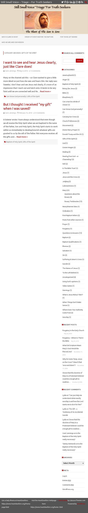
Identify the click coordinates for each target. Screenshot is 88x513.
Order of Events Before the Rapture (39, 37)
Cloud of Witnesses (70, 121)
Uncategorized (68, 277)
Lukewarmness (68, 186)
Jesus (65, 173)
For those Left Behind (68, 37)
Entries (67, 480)
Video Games (67, 286)
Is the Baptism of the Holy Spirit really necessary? (72, 436)
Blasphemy (67, 97)
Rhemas (65, 246)
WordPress (81, 504)
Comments (68, 485)
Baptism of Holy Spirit (14, 142)
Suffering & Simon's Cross (72, 259)
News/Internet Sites (70, 207)
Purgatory (66, 229)
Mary (64, 190)
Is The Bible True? (69, 168)
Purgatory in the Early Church (73, 330)
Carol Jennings (10, 71)
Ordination (66, 211)
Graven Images (68, 147)
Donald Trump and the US (72, 134)
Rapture (65, 237)
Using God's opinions (70, 282)
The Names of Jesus (70, 268)
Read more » (45, 91)
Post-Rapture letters (70, 215)
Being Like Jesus (69, 88)
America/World (68, 75)
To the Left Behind (69, 273)
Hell (64, 164)
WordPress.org (68, 489)
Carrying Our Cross (70, 117)
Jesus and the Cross (70, 177)
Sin (64, 255)
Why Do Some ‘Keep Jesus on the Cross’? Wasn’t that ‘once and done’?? (72, 362)
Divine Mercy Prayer (70, 130)
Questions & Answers (71, 233)
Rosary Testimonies (72, 201)
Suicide (65, 264)
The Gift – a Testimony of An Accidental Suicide (73, 412)
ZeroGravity (63, 500)
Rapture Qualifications (71, 242)
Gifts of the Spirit (33, 96)
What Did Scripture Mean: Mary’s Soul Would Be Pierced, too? (72, 348)
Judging (65, 181)
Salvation (66, 251)
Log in (65, 476)
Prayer (65, 224)
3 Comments (40, 113)
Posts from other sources (72, 220)
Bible (64, 93)
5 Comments (35, 71)
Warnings (66, 290)
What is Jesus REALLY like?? (73, 295)
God (64, 143)
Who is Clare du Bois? (10, 37)
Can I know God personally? (16, 96)
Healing (65, 152)
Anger (65, 80)
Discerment (67, 125)
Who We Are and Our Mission (13, 42)
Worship (66, 317)
